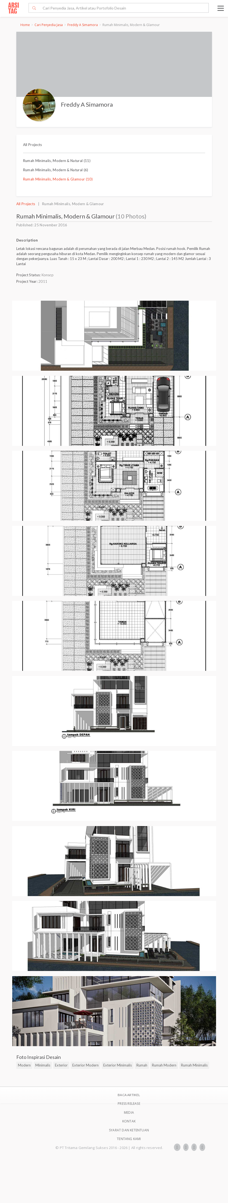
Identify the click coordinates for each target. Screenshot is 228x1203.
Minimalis (42, 1065)
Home (25, 25)
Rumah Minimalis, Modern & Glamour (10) (58, 179)
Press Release (129, 1103)
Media (129, 1112)
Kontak (129, 1121)
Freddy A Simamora (82, 25)
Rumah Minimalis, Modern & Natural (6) (55, 170)
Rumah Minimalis (194, 1065)
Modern (24, 1065)
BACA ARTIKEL (129, 1095)
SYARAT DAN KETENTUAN (129, 1130)
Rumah (141, 1065)
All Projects (32, 144)
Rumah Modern (164, 1065)
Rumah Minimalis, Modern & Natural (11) (57, 160)
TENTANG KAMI (129, 1139)
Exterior (61, 1065)
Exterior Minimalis (117, 1065)
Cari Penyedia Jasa (49, 25)
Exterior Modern (85, 1065)
